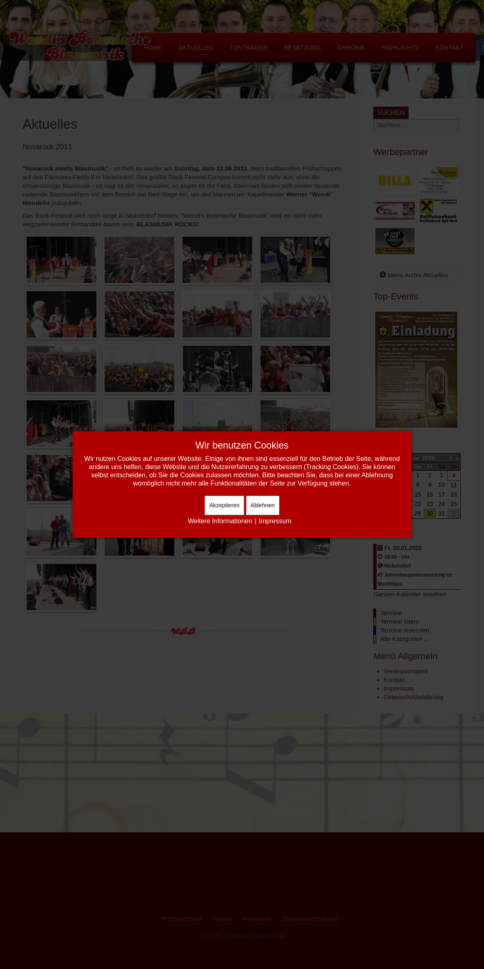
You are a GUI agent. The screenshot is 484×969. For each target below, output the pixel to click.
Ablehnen (263, 505)
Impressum (275, 521)
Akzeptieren (224, 505)
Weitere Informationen (220, 521)
